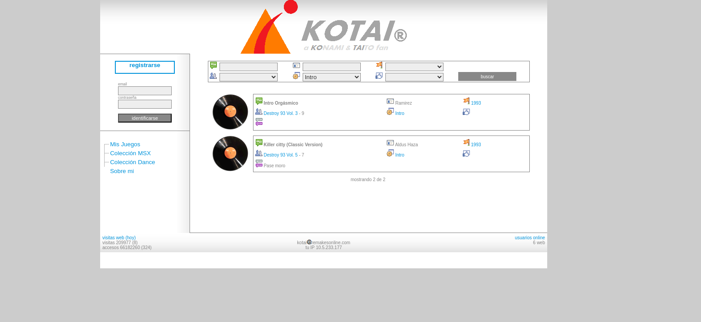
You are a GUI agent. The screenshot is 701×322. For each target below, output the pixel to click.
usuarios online (530, 237)
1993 (472, 103)
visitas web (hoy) (118, 237)
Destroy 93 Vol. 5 (277, 155)
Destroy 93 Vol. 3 (277, 113)
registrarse (145, 65)
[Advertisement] (574, 134)
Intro (395, 113)
